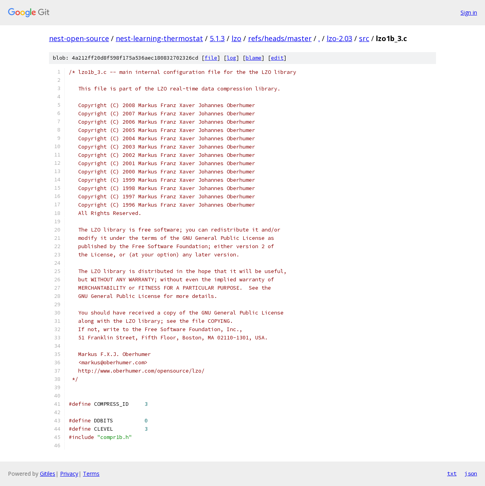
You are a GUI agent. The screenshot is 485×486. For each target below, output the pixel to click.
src (364, 38)
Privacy (69, 473)
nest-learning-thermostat (159, 38)
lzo (236, 38)
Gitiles (47, 473)
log (231, 58)
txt (452, 473)
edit (277, 58)
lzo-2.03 (339, 38)
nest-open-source (79, 38)
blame (253, 58)
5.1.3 (217, 38)
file (211, 58)
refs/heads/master (280, 38)
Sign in (469, 12)
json (470, 473)
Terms (91, 473)
